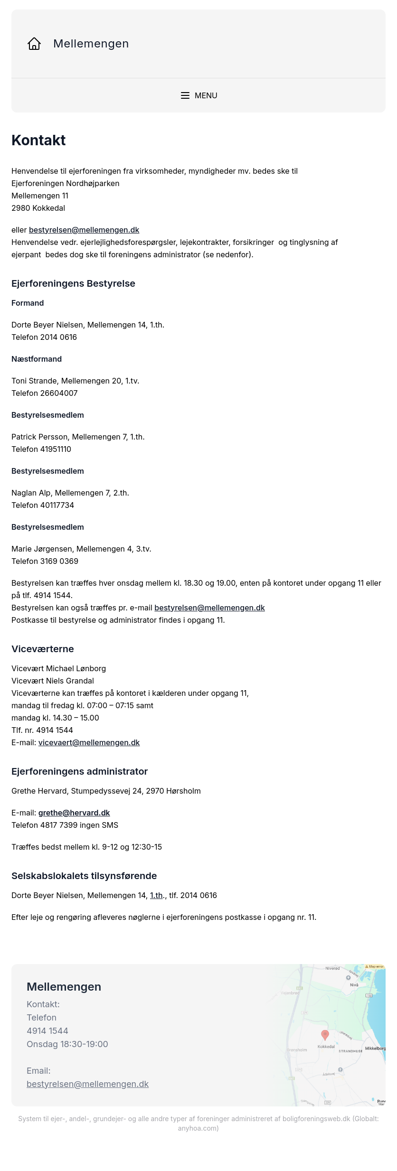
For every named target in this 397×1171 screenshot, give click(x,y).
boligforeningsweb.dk (316, 1119)
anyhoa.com (197, 1128)
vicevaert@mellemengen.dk (89, 742)
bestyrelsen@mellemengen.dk (84, 229)
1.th (156, 895)
